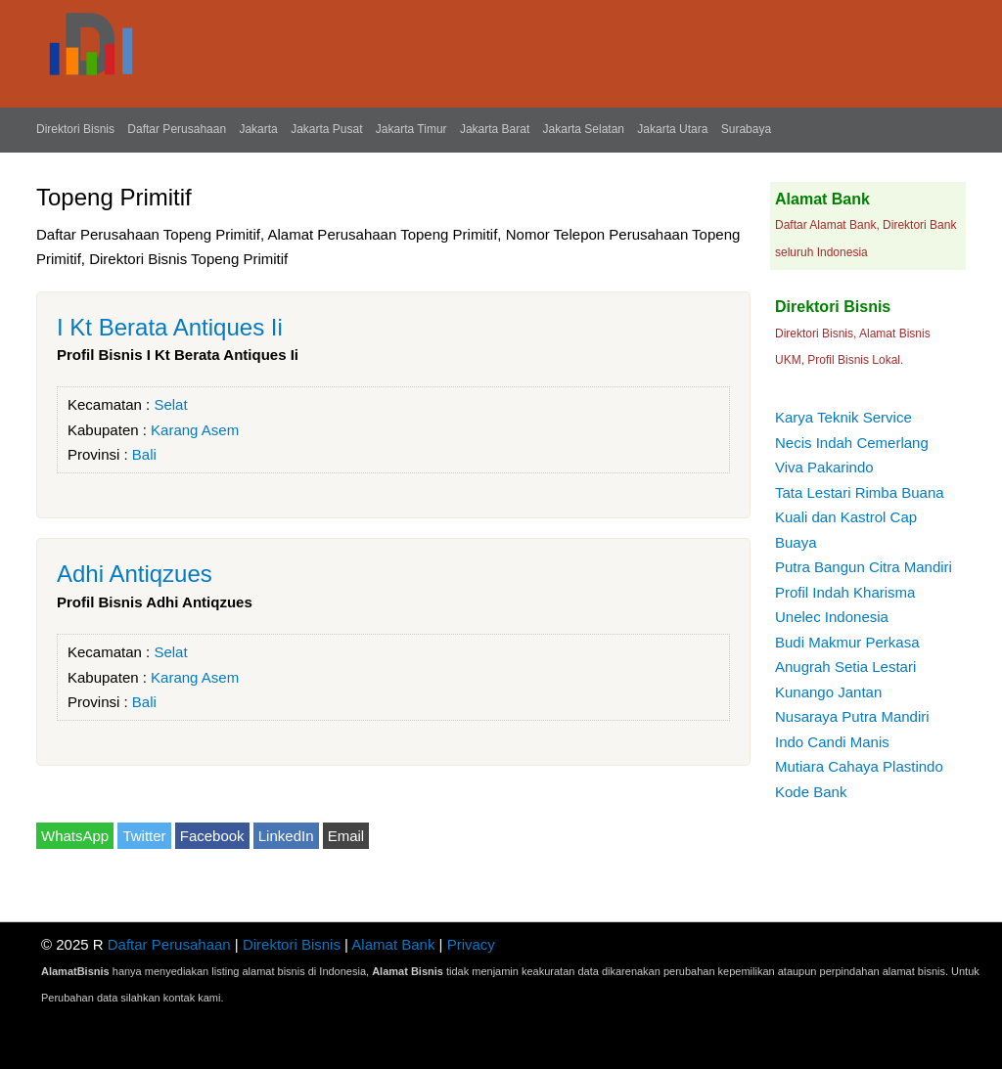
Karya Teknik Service (843, 417)
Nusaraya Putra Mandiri (852, 716)
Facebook (212, 835)
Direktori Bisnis (75, 129)
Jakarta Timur (411, 129)
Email (346, 835)
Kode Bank (810, 791)
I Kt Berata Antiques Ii (170, 327)
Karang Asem (195, 430)
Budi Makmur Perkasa (847, 642)
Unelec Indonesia (831, 616)
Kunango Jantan (828, 692)
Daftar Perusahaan (176, 129)
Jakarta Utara (672, 129)
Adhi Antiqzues (134, 573)
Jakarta (258, 129)
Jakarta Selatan (583, 129)
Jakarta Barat (494, 129)
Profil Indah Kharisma (845, 592)
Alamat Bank (392, 944)
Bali (144, 454)
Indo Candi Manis (832, 742)
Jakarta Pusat (326, 129)
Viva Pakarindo (824, 467)
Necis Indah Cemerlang (852, 442)
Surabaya (746, 129)
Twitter (143, 835)
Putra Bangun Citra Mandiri (863, 566)
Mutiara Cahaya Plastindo (859, 766)
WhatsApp (75, 835)
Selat (170, 404)
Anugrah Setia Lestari (845, 666)
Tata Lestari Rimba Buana (859, 492)
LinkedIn (286, 835)
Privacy (471, 944)
